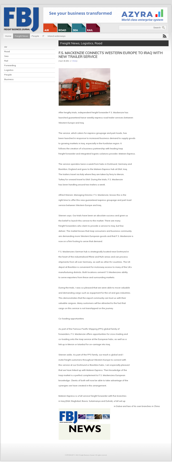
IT (43, 36)
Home (8, 36)
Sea (6, 56)
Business (9, 79)
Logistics (8, 70)
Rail (6, 60)
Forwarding (10, 65)
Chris (74, 61)
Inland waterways (57, 36)
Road (7, 51)
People (35, 36)
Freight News (21, 36)
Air (5, 47)
